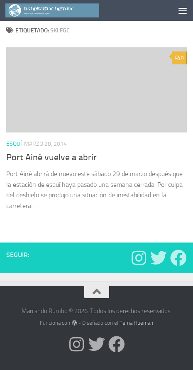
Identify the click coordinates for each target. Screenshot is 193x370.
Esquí (14, 143)
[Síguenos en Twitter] (158, 258)
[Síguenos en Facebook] (178, 258)
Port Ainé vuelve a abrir (51, 157)
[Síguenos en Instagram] (138, 258)
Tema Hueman (136, 323)
